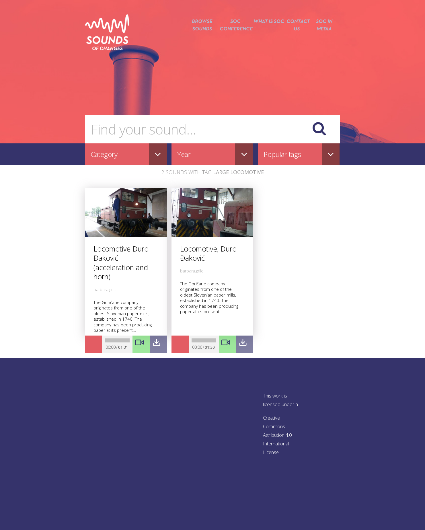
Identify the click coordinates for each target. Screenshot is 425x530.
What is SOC (266, 36)
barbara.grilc (104, 289)
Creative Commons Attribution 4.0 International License (278, 434)
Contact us (295, 36)
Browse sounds (197, 36)
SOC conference (232, 36)
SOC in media (324, 36)
